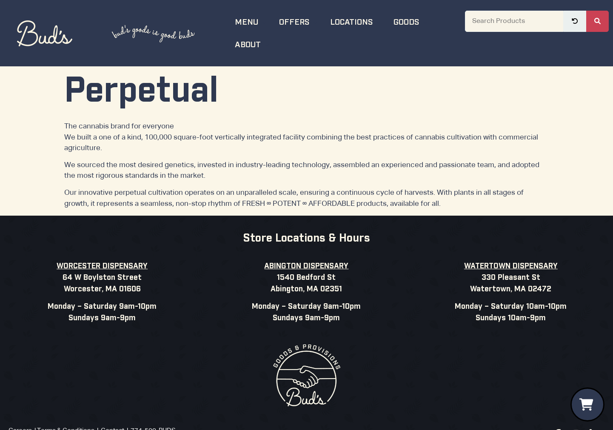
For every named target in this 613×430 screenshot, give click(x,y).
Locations (356, 21)
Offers (299, 21)
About (253, 43)
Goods (411, 21)
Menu (252, 21)
